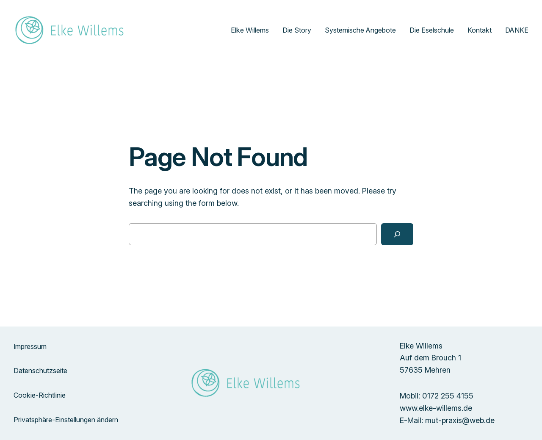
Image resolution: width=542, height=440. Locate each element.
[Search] (397, 234)
